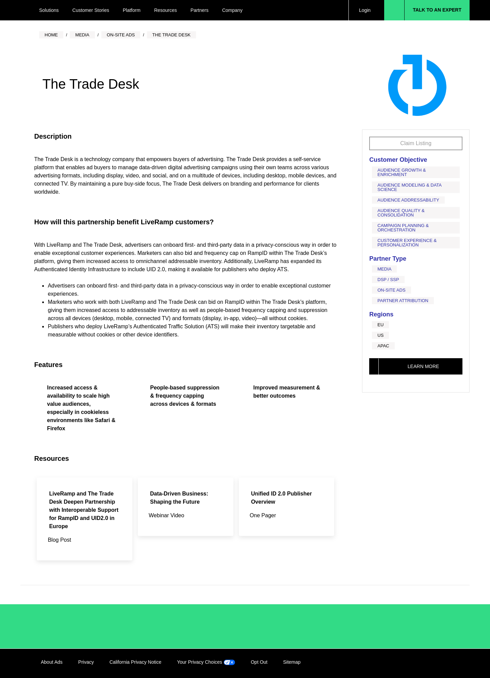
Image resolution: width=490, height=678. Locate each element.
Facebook (416, 663)
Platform (132, 10)
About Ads (52, 662)
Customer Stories (90, 10)
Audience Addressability (408, 200)
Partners (200, 10)
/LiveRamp (64, 626)
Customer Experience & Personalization (407, 242)
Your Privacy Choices (206, 662)
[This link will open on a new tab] (84, 518)
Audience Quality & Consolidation (400, 213)
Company (232, 10)
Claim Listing (415, 143)
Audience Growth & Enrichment (401, 172)
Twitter (430, 663)
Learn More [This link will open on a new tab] (423, 366)
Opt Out (259, 662)
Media (384, 269)
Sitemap (291, 662)
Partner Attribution (402, 300)
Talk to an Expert (437, 10)
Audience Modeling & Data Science (409, 187)
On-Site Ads (391, 290)
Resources (165, 10)
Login (365, 10)
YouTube (444, 663)
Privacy (86, 662)
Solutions (49, 10)
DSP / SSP (388, 279)
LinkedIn (402, 663)
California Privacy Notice (136, 662)
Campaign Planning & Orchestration (403, 227)
